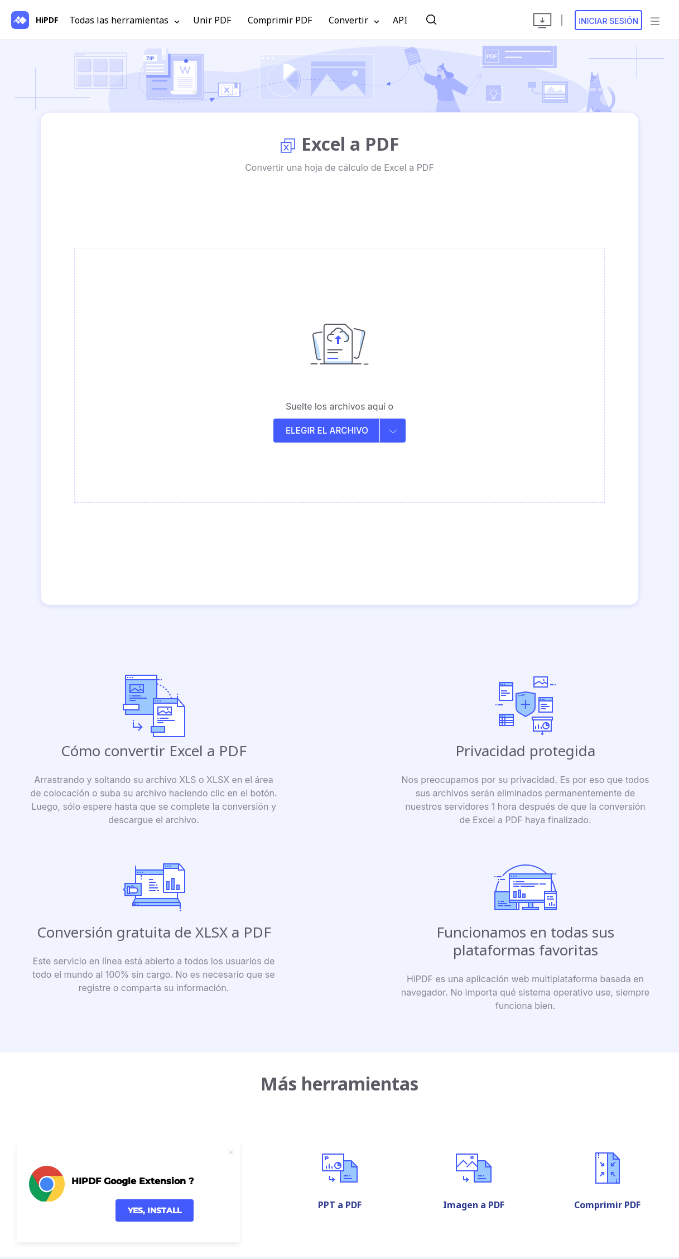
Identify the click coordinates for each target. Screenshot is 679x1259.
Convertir (354, 20)
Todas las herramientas (124, 20)
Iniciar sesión (608, 21)
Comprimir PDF (280, 20)
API (400, 20)
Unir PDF (212, 20)
